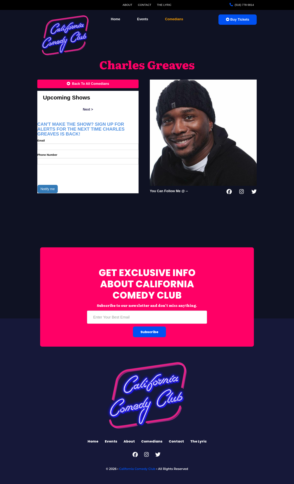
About (127, 4)
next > (88, 109)
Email (41, 140)
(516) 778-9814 (244, 4)
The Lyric (164, 4)
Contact (144, 4)
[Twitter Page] (254, 192)
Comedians (174, 19)
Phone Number (47, 154)
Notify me (47, 189)
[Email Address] (147, 317)
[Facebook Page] (229, 192)
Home (115, 19)
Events (142, 19)
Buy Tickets (237, 19)
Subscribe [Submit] (149, 332)
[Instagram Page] (241, 192)
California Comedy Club (137, 469)
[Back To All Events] (88, 84)
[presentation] (65, 174)
